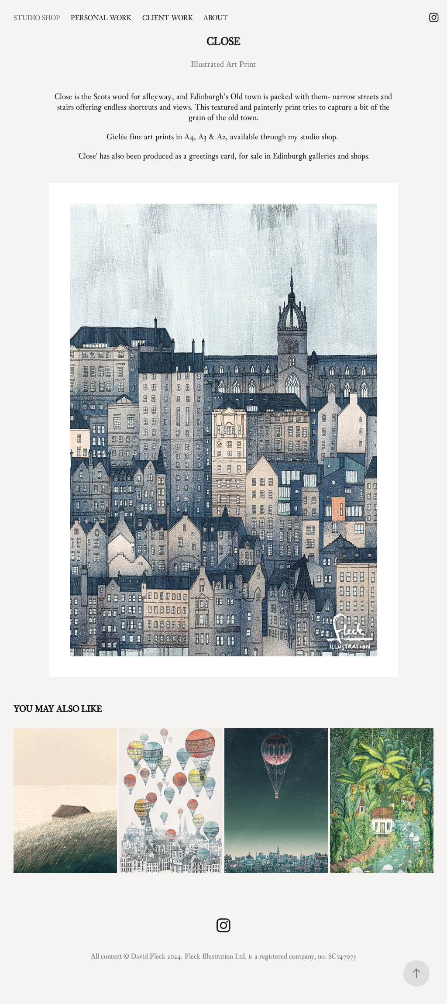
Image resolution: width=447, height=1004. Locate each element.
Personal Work (101, 17)
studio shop (318, 136)
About (215, 17)
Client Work (167, 17)
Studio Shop (37, 17)
